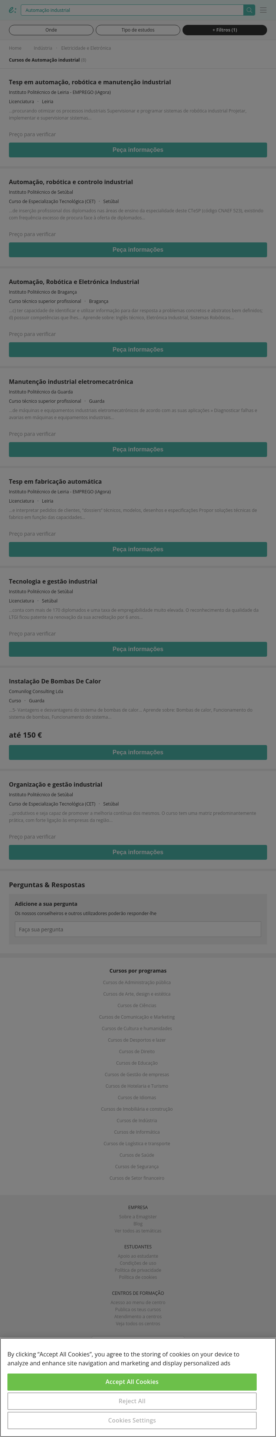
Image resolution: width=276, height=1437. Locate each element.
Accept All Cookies (132, 1382)
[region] (138, 1387)
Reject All (132, 1401)
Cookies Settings (132, 1420)
